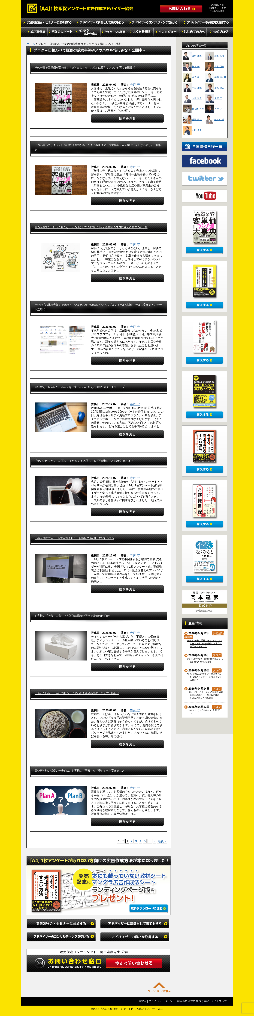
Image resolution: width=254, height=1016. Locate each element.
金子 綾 (191, 77)
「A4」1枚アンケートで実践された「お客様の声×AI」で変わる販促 (74, 538)
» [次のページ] (154, 841)
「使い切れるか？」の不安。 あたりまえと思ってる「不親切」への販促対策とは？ (84, 460)
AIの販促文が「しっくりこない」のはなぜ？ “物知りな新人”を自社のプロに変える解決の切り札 (91, 227)
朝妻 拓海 (214, 56)
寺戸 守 (135, 84)
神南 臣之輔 (215, 77)
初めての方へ (193, 32)
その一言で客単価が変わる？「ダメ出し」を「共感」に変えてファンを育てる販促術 (85, 67)
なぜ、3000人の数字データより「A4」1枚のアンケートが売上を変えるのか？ (204, 677)
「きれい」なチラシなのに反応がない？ (204, 712)
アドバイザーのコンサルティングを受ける (153, 22)
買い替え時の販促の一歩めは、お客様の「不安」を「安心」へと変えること (80, 770)
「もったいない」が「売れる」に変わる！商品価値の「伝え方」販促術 (77, 693)
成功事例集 (34, 32)
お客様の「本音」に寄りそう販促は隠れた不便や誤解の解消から (73, 615)
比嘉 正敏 (214, 66)
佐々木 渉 (214, 119)
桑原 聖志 (214, 88)
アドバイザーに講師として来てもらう (100, 22)
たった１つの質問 (114, 32)
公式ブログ (219, 32)
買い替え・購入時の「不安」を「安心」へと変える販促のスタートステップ (80, 387)
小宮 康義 (192, 88)
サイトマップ (219, 1001)
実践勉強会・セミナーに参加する (47, 22)
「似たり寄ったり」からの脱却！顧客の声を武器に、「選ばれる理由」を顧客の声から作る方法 (205, 695)
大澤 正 (213, 98)
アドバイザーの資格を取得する (206, 22)
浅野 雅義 (192, 56)
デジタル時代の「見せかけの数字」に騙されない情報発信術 (205, 660)
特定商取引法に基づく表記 (193, 1001)
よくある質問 (140, 32)
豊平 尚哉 (192, 119)
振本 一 (191, 66)
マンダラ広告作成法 (87, 32)
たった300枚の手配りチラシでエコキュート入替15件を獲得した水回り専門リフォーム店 (204, 643)
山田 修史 (192, 130)
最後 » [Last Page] (162, 841)
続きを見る (127, 118)
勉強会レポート (61, 32)
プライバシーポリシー (162, 1001)
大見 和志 (192, 98)
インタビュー (166, 32)
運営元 (142, 1001)
